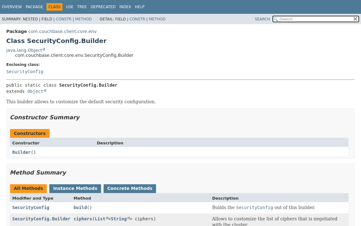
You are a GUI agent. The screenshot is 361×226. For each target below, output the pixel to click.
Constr (64, 19)
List (100, 218)
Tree (82, 7)
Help (140, 7)
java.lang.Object (24, 50)
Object (35, 91)
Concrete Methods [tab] (130, 188)
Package (34, 7)
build (80, 207)
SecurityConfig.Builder (41, 218)
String (119, 218)
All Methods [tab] (28, 188)
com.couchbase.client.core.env (62, 31)
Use (69, 7)
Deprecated (103, 7)
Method (83, 19)
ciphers (82, 218)
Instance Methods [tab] (75, 188)
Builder (21, 152)
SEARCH (262, 19)
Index (125, 7)
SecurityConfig (24, 71)
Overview (12, 7)
